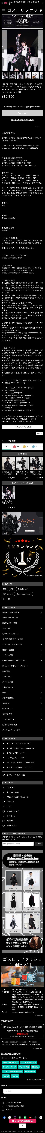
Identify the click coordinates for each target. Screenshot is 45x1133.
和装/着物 (6, 671)
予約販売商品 (7, 687)
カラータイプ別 (8, 719)
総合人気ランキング (10, 618)
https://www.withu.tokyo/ (12, 258)
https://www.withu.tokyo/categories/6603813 (20, 148)
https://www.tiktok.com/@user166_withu (18, 410)
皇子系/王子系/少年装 (10, 612)
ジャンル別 (6, 628)
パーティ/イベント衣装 (11, 730)
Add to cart (22, 113)
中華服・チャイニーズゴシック (14, 660)
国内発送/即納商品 (9, 725)
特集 (4, 693)
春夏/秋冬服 (7, 714)
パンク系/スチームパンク (12, 644)
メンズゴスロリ (8, 698)
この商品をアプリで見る (22, 427)
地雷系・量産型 (8, 650)
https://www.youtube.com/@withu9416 (17, 405)
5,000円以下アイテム (10, 634)
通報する (39, 433)
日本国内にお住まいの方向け (22, 120)
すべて (6, 446)
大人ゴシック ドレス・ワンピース (15, 666)
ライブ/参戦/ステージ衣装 (12, 639)
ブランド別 (6, 677)
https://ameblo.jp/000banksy (13, 400)
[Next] (42, 51)
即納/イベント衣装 (9, 623)
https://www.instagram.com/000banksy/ (18, 273)
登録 (39, 844)
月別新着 (5, 703)
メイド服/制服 (7, 682)
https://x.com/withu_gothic (12, 390)
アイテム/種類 (7, 655)
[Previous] (3, 51)
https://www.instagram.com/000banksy (17, 395)
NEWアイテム (7, 709)
